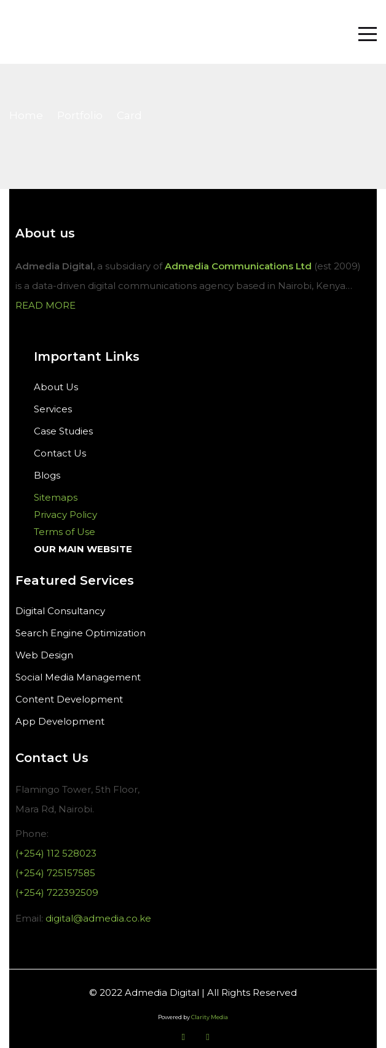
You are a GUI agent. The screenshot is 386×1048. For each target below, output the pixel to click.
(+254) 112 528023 (55, 853)
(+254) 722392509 (56, 892)
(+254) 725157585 (55, 873)
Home (26, 115)
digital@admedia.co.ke (98, 918)
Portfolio (80, 115)
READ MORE (45, 305)
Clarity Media (209, 1017)
